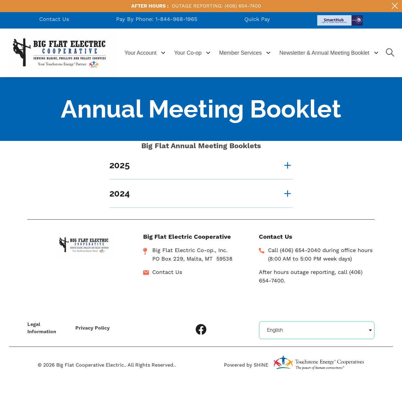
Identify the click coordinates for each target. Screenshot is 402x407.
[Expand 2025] (201, 165)
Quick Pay (257, 19)
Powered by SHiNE (246, 365)
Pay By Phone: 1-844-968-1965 (156, 19)
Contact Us (54, 19)
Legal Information (41, 328)
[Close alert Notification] (395, 5)
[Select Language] (317, 330)
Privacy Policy (92, 328)
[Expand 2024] (201, 193)
